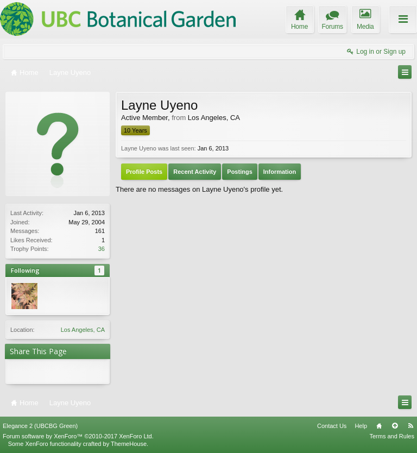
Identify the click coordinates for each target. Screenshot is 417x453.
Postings (239, 171)
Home (379, 426)
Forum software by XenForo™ (78, 436)
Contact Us (331, 426)
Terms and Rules (391, 436)
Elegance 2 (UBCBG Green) (40, 426)
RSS (410, 426)
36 (101, 249)
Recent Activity (194, 171)
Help (361, 426)
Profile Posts (144, 171)
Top (395, 426)
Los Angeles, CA (83, 329)
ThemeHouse (129, 444)
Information (279, 171)
